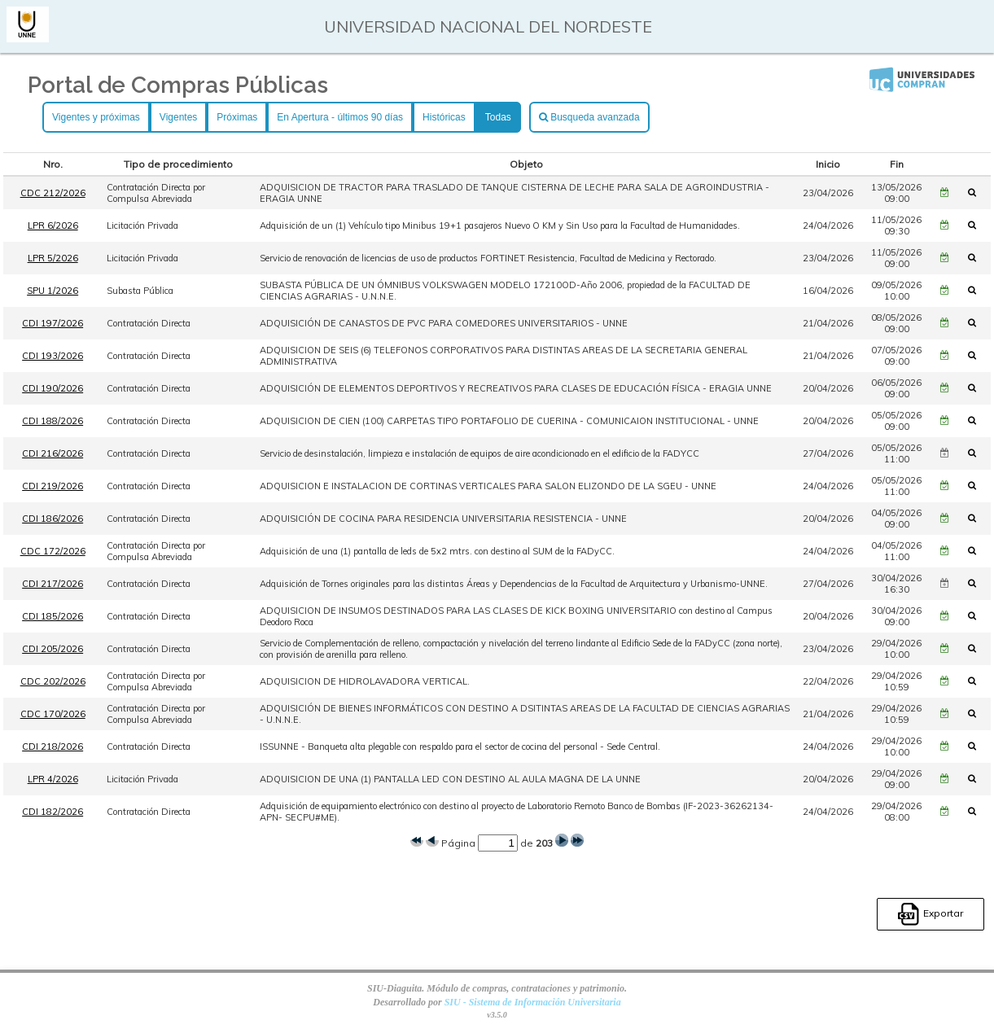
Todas (498, 117)
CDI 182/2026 (52, 811)
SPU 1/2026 (52, 290)
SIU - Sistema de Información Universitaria (532, 1002)
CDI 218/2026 (52, 746)
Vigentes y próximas (96, 117)
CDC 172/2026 (52, 551)
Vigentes (178, 117)
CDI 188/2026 (52, 421)
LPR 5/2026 (53, 258)
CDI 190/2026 (52, 388)
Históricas (444, 117)
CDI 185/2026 (52, 616)
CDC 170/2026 (52, 714)
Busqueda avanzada (589, 117)
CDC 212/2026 (52, 193)
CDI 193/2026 (52, 355)
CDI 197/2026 (52, 323)
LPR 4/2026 (53, 779)
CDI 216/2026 (52, 453)
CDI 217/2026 (52, 583)
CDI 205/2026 (52, 649)
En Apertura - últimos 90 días (340, 117)
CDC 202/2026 (52, 681)
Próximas (237, 117)
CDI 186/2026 (52, 518)
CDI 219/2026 (52, 486)
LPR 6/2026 (53, 225)
